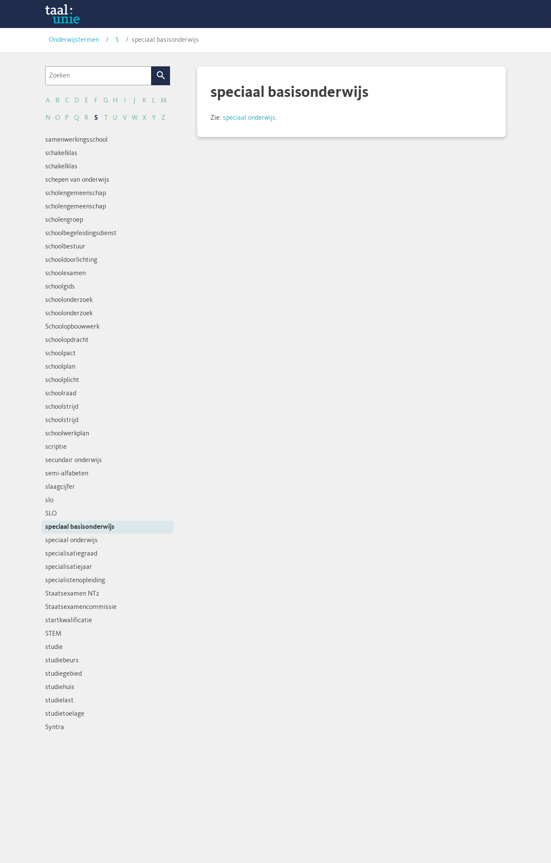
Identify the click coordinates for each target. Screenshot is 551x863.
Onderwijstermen (74, 40)
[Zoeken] (98, 75)
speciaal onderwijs (249, 118)
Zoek (161, 76)
